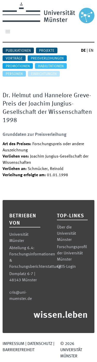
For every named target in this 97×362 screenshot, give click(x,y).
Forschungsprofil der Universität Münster (72, 253)
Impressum (13, 344)
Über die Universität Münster (66, 233)
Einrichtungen (44, 74)
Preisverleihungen (47, 58)
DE (83, 51)
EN (91, 51)
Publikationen (18, 51)
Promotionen (18, 66)
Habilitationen (51, 66)
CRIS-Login (66, 267)
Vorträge (14, 58)
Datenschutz (39, 344)
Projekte (46, 51)
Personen (14, 74)
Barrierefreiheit (18, 350)
